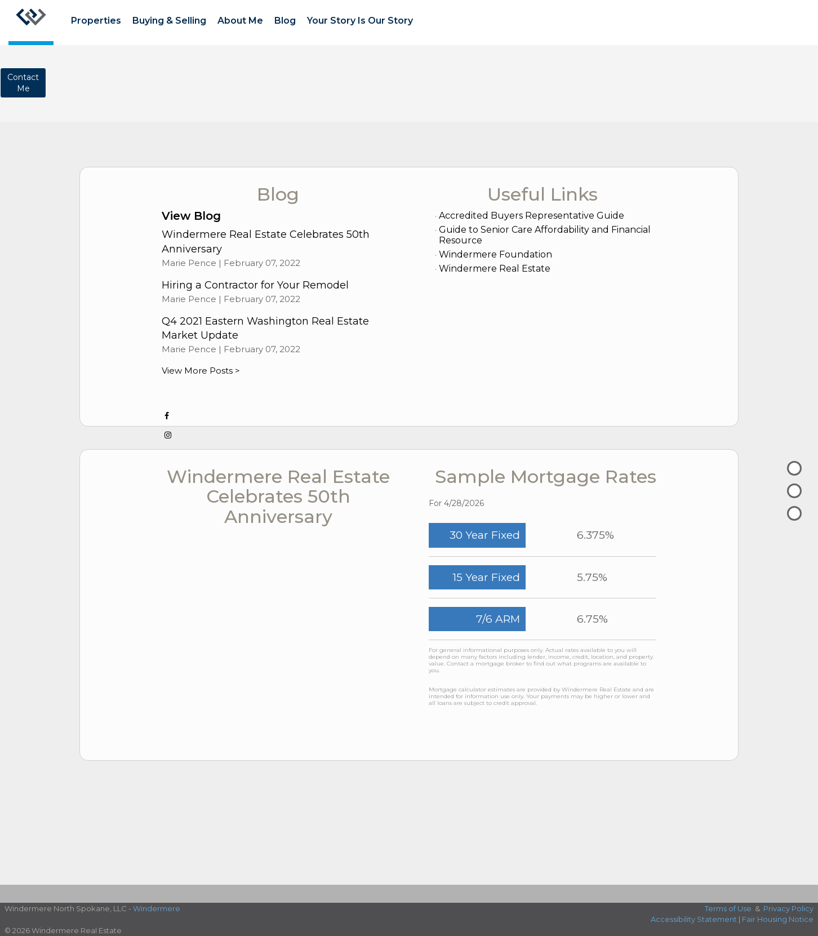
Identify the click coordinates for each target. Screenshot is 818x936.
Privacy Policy (788, 908)
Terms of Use (728, 908)
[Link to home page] (31, 22)
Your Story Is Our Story (360, 20)
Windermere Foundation (495, 254)
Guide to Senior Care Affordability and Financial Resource (545, 234)
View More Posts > (201, 370)
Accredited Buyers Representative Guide (531, 215)
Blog (285, 20)
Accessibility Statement (694, 919)
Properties (96, 20)
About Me (240, 20)
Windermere (156, 908)
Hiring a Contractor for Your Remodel (255, 285)
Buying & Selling (169, 20)
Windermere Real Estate (494, 268)
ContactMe (23, 83)
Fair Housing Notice (777, 919)
